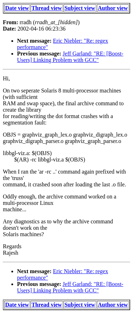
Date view (17, 8)
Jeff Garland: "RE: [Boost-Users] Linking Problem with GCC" (70, 57)
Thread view (47, 8)
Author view (113, 8)
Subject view (80, 8)
